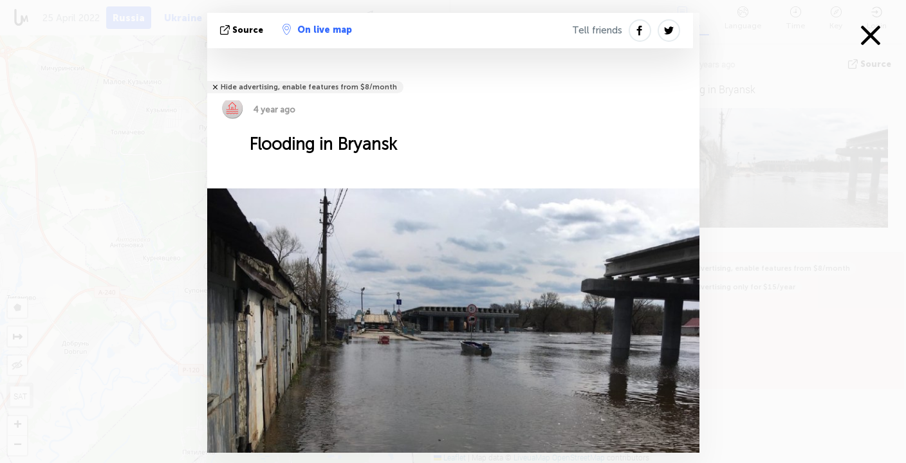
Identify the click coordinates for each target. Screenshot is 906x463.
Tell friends (597, 30)
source (243, 30)
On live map (317, 29)
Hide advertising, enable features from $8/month (309, 87)
